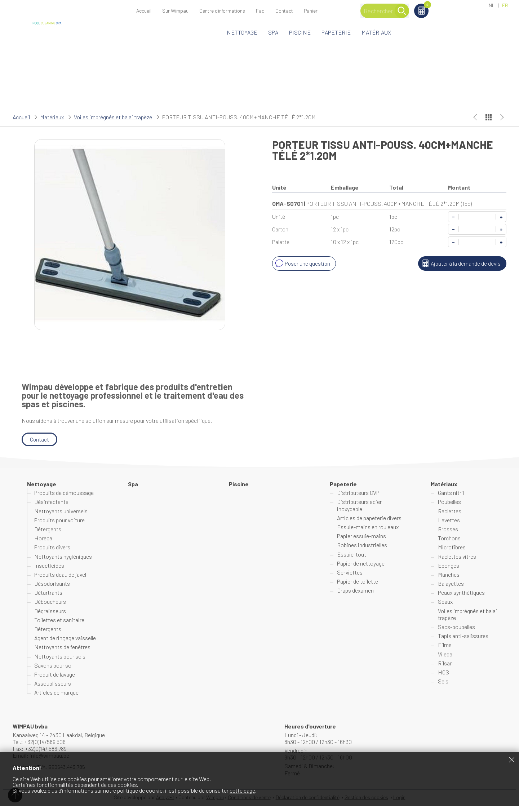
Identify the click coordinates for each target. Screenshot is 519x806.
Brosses (448, 529)
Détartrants (48, 592)
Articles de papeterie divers (369, 517)
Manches (449, 574)
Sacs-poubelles (456, 626)
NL (492, 5)
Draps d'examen (355, 590)
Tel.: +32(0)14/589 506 (39, 741)
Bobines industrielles (362, 545)
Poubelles (449, 502)
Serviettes (350, 572)
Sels (443, 681)
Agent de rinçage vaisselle (65, 637)
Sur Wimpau (175, 11)
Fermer (512, 759)
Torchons (449, 538)
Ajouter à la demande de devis (460, 263)
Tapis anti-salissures (463, 635)
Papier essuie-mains (361, 535)
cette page (242, 790)
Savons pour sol (53, 665)
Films (445, 645)
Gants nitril (451, 492)
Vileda (445, 654)
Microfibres (452, 547)
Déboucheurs (50, 601)
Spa (273, 32)
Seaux (445, 601)
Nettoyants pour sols (59, 656)
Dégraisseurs (50, 610)
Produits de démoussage (64, 492)
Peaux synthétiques (461, 592)
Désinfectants (51, 502)
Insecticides (49, 565)
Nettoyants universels (61, 511)
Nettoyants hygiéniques (63, 556)
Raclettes (449, 511)
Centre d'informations (222, 11)
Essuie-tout (351, 554)
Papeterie (336, 32)
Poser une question (302, 263)
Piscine (300, 32)
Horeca (43, 538)
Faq (260, 11)
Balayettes (451, 583)
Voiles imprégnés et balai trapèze (113, 117)
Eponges (448, 565)
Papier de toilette (357, 581)
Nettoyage (242, 32)
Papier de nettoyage (361, 563)
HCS (443, 672)
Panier (461, 6)
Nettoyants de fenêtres (62, 647)
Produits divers (52, 547)
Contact (284, 11)
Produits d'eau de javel (60, 574)
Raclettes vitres (457, 556)
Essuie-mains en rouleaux (368, 526)
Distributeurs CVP (358, 492)
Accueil (143, 11)
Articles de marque (56, 692)
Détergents (47, 529)
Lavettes (449, 520)
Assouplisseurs (52, 683)
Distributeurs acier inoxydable (359, 505)
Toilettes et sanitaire (59, 619)
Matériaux (376, 32)
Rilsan (445, 663)
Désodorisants (52, 583)
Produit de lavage (54, 674)
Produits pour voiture (59, 520)
